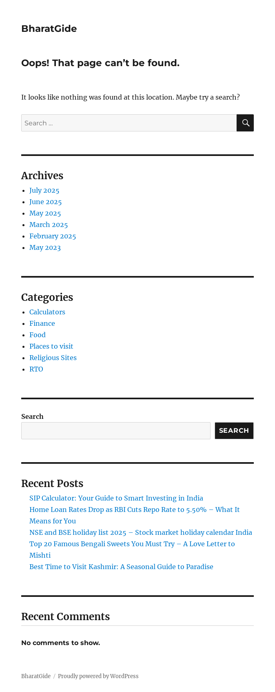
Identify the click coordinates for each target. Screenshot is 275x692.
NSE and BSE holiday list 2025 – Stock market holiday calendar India (140, 532)
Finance (42, 323)
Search (32, 416)
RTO (36, 369)
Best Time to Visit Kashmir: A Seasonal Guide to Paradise (121, 567)
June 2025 (45, 202)
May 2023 (45, 247)
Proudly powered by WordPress (98, 676)
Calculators (47, 312)
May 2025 (45, 213)
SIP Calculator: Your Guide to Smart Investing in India (116, 498)
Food (37, 335)
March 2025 (48, 224)
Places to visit (51, 346)
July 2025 (44, 190)
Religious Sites (53, 358)
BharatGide (49, 28)
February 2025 (52, 236)
